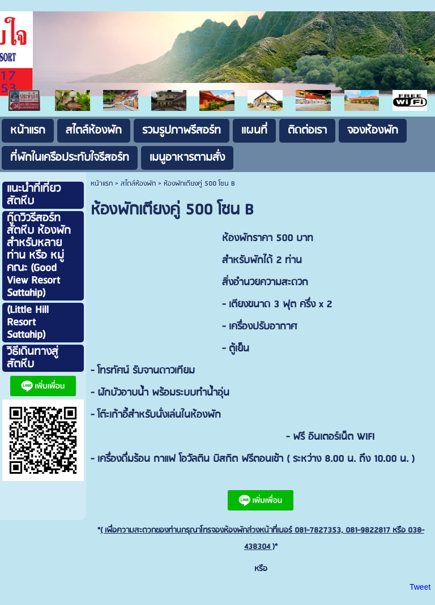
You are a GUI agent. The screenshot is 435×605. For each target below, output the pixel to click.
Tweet (420, 586)
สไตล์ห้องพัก (138, 184)
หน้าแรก (102, 184)
